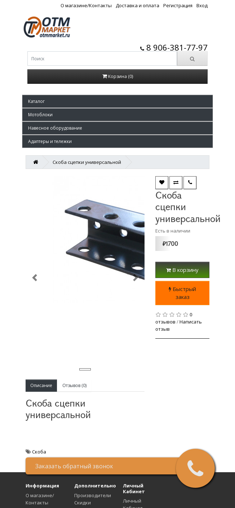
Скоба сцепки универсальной (87, 162)
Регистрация (177, 5)
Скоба (39, 451)
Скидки (82, 502)
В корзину (182, 269)
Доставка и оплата (137, 5)
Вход (202, 5)
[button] (117, 101)
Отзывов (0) (74, 385)
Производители (92, 495)
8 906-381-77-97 (174, 47)
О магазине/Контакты (86, 5)
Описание (41, 385)
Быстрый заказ (182, 293)
